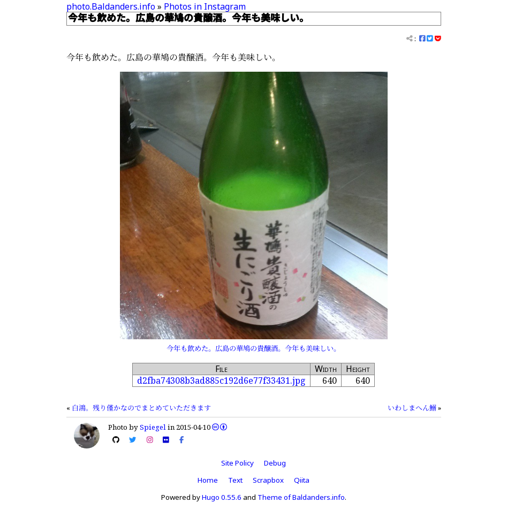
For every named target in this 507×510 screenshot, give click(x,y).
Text (235, 480)
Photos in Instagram (205, 6)
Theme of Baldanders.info (301, 497)
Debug (275, 463)
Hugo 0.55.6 (221, 497)
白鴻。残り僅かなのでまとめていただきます (141, 408)
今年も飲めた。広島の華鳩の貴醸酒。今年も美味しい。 (253, 348)
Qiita (301, 480)
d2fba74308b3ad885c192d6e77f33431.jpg (221, 380)
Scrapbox (268, 480)
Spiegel (153, 427)
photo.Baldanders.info (110, 6)
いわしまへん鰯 (412, 408)
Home (208, 480)
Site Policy (237, 463)
